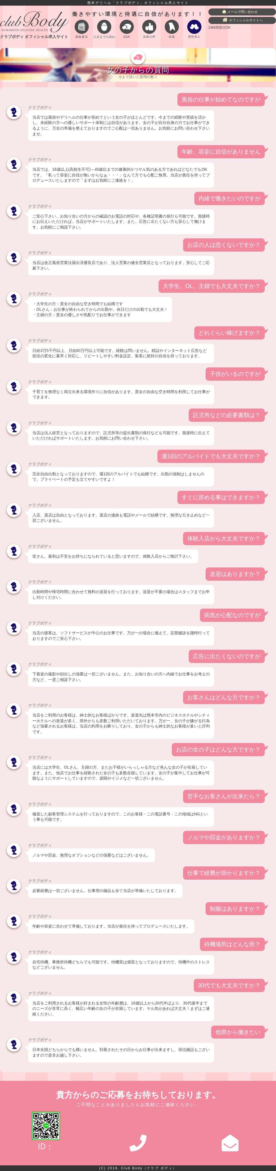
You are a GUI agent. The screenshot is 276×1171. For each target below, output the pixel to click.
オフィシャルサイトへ (242, 19)
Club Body (149, 1168)
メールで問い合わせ (240, 12)
